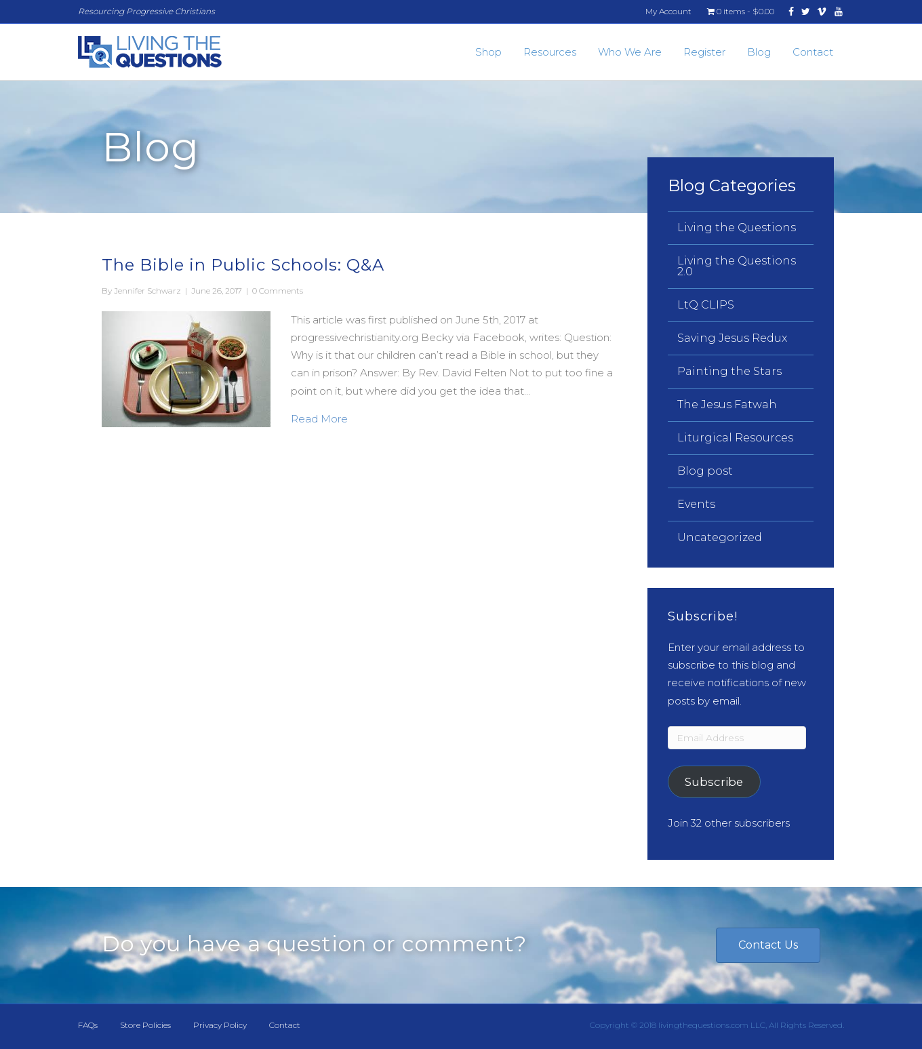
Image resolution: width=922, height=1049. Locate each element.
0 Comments (277, 290)
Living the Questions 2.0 (736, 266)
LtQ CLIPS (705, 304)
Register (704, 51)
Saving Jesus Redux (732, 338)
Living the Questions (736, 227)
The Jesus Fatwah (727, 404)
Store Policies (145, 1025)
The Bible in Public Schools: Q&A (243, 265)
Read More (319, 417)
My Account (668, 11)
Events (696, 504)
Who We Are (630, 51)
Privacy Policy (220, 1025)
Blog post (705, 470)
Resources (549, 51)
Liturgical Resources (735, 437)
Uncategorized (719, 537)
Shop (488, 51)
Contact (813, 51)
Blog (759, 51)
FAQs (88, 1025)
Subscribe (714, 782)
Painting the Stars (729, 371)
